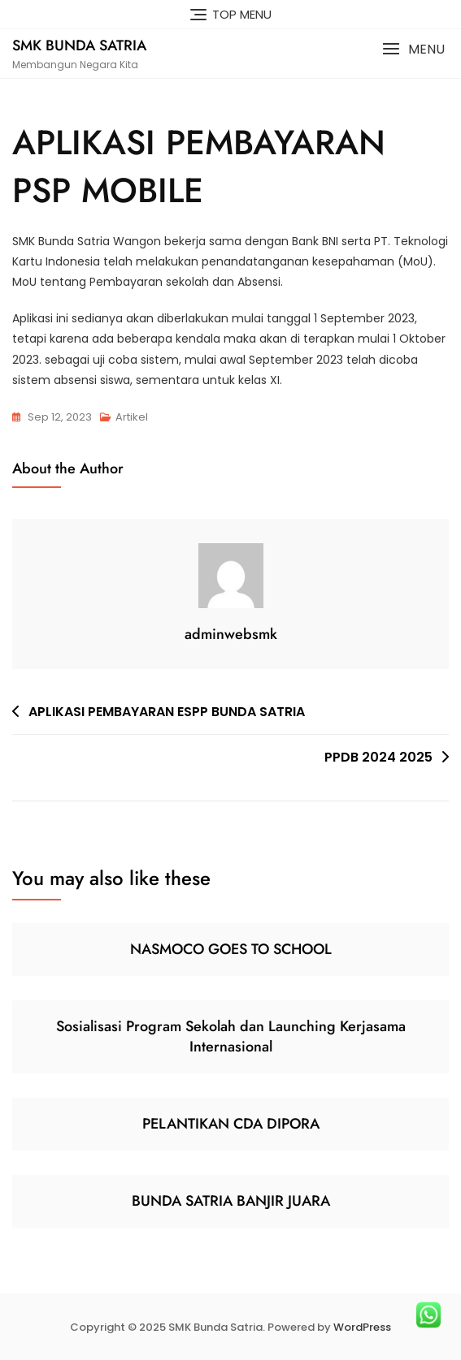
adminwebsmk (231, 634)
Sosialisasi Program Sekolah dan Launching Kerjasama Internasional (231, 1036)
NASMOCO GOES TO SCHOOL (231, 949)
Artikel (131, 417)
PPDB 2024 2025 (378, 757)
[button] (413, 49)
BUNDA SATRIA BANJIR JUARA (231, 1200)
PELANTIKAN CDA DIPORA (231, 1123)
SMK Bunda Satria (79, 45)
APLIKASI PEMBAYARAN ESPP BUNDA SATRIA (166, 711)
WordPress (362, 1327)
